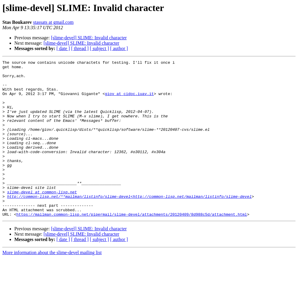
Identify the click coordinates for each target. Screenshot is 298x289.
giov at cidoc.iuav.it (129, 100)
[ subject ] (99, 48)
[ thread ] (80, 48)
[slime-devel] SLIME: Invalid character (89, 37)
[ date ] (63, 48)
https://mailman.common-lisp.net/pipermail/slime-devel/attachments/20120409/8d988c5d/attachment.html (131, 245)
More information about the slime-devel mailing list (52, 283)
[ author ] (119, 48)
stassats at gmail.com (53, 22)
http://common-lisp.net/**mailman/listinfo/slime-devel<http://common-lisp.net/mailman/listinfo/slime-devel (129, 224)
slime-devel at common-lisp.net (42, 218)
